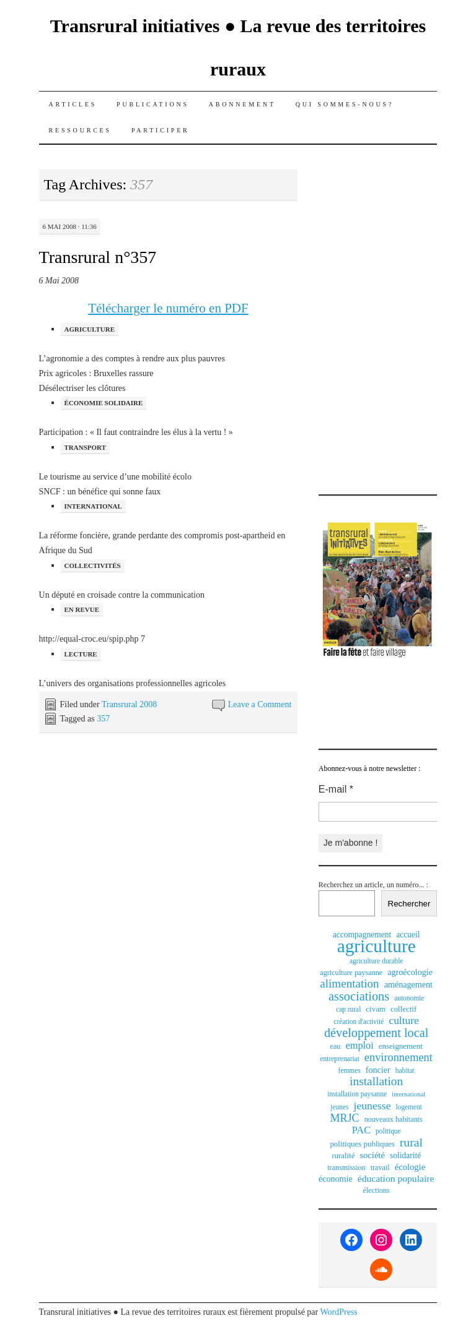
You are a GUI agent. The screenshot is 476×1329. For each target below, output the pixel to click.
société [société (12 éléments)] (371, 1155)
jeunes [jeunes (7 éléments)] (339, 1107)
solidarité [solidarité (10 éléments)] (405, 1155)
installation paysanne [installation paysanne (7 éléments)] (357, 1094)
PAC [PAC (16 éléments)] (361, 1130)
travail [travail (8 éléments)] (380, 1167)
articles (73, 104)
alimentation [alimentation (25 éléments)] (349, 983)
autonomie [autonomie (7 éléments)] (409, 998)
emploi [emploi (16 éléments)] (359, 1045)
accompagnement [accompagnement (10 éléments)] (362, 934)
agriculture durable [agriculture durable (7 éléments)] (376, 961)
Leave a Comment (260, 704)
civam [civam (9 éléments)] (376, 1008)
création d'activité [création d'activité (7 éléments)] (358, 1021)
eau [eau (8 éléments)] (335, 1046)
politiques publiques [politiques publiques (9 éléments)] (362, 1143)
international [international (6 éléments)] (408, 1094)
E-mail (336, 789)
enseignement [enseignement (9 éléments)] (401, 1046)
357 (103, 718)
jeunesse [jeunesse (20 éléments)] (371, 1105)
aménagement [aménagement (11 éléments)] (408, 984)
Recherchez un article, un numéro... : (373, 884)
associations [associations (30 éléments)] (358, 996)
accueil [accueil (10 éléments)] (408, 934)
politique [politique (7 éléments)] (388, 1131)
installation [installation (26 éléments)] (376, 1081)
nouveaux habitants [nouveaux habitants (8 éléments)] (393, 1119)
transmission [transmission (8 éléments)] (346, 1167)
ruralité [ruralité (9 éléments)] (343, 1155)
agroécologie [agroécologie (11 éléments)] (410, 972)
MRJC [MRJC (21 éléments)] (344, 1118)
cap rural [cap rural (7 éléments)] (348, 1009)
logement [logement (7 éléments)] (409, 1107)
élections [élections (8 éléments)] (376, 1190)
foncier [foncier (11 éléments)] (378, 1070)
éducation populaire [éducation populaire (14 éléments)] (396, 1178)
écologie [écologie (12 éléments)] (410, 1167)
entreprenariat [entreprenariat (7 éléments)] (339, 1058)
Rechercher (409, 903)
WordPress (339, 1312)
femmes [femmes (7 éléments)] (349, 1070)
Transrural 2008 (129, 704)
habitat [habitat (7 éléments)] (405, 1070)
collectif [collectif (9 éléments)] (403, 1008)
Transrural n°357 (98, 257)
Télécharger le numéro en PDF (168, 308)
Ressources (80, 130)
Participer (160, 130)
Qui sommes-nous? (345, 104)
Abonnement (242, 104)
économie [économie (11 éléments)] (336, 1179)
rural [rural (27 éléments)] (411, 1142)
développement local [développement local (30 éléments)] (376, 1032)
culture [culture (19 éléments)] (403, 1020)
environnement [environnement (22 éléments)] (398, 1057)
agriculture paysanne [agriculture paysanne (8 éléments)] (351, 972)
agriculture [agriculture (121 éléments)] (376, 946)
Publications (153, 104)
